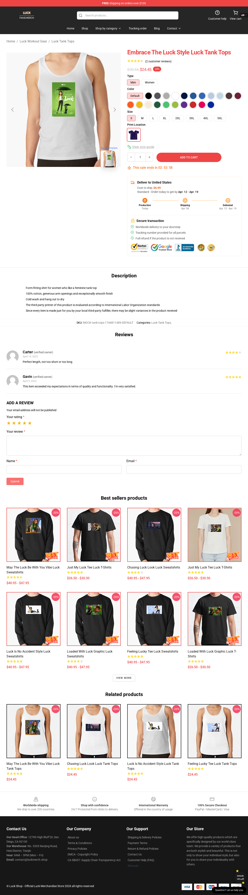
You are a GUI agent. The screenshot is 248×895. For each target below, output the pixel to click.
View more (124, 678)
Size (130, 111)
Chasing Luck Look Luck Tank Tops (92, 764)
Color (130, 89)
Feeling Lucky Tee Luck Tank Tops (212, 764)
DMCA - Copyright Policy (83, 854)
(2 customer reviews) (158, 61)
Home (10, 41)
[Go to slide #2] (74, 179)
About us (73, 837)
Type (130, 76)
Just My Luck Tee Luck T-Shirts (89, 567)
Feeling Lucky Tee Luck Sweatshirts (152, 651)
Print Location (136, 124)
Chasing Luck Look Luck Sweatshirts (153, 567)
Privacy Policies (77, 848)
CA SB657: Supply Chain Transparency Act (94, 860)
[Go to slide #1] (53, 179)
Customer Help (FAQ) (141, 860)
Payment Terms (137, 843)
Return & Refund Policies (143, 848)
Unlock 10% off (240, 877)
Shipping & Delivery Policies (145, 837)
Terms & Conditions (80, 843)
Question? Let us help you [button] (229, 890)
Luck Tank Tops (63, 41)
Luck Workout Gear (33, 41)
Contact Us (135, 854)
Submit (15, 481)
